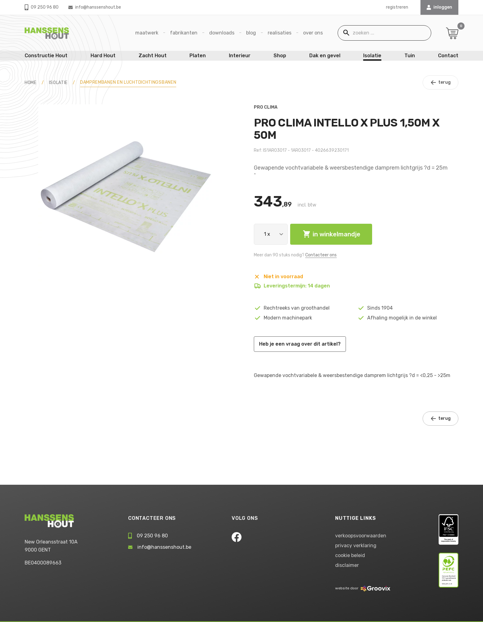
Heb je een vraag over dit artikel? (300, 344)
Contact (448, 55)
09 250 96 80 (42, 7)
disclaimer (347, 565)
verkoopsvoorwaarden (360, 536)
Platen (197, 55)
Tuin (409, 55)
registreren (397, 7)
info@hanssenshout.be (94, 7)
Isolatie (372, 55)
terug (440, 82)
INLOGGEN (439, 7)
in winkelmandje (331, 234)
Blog (251, 33)
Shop (280, 55)
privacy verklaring (355, 545)
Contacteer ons (321, 255)
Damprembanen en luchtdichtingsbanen (128, 82)
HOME (31, 82)
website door (362, 588)
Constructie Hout (46, 55)
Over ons (313, 33)
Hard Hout (103, 55)
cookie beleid (350, 555)
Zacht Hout (153, 55)
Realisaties (279, 33)
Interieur (239, 55)
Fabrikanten (183, 33)
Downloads (221, 33)
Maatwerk (146, 33)
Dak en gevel (324, 55)
